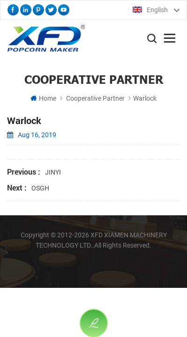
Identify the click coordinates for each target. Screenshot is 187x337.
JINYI (53, 172)
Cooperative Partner (95, 98)
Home (43, 98)
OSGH (40, 188)
